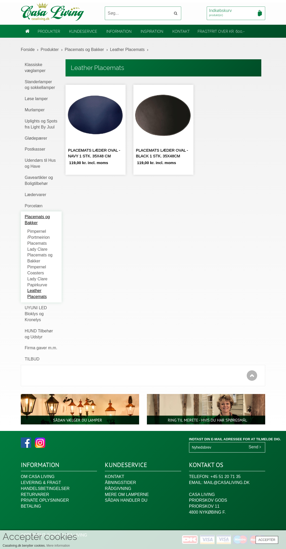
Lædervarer (35, 194)
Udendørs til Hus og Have (40, 163)
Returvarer (35, 494)
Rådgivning (118, 488)
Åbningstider (120, 482)
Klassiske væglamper (35, 67)
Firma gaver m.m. (41, 348)
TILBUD (32, 359)
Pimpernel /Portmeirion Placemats (38, 237)
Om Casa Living (38, 476)
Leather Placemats (127, 49)
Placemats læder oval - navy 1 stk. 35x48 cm (94, 153)
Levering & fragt (41, 482)
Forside (28, 49)
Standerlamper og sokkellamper (40, 85)
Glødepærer (36, 138)
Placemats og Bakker (84, 49)
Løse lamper (36, 98)
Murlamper (34, 110)
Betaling (31, 506)
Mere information (58, 545)
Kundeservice (83, 31)
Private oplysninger (45, 500)
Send (255, 447)
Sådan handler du (126, 500)
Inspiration (152, 31)
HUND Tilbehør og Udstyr (39, 334)
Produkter (49, 31)
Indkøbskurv (236, 13)
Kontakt (181, 31)
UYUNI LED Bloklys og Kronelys (36, 314)
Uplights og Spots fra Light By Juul (41, 124)
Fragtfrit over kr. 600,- (221, 31)
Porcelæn (33, 206)
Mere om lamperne (127, 494)
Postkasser (35, 149)
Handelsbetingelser (45, 488)
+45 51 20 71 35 (225, 476)
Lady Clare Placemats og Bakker (40, 255)
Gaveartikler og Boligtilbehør (39, 180)
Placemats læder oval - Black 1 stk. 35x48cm (162, 153)
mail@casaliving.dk (227, 482)
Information (119, 31)
